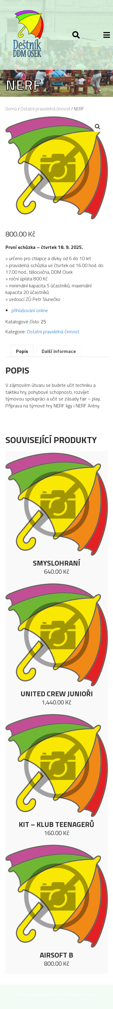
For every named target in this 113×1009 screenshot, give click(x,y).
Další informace (59, 351)
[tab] (22, 350)
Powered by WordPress (41, 994)
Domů (11, 108)
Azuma (88, 994)
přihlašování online (29, 310)
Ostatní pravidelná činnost (45, 108)
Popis (22, 351)
